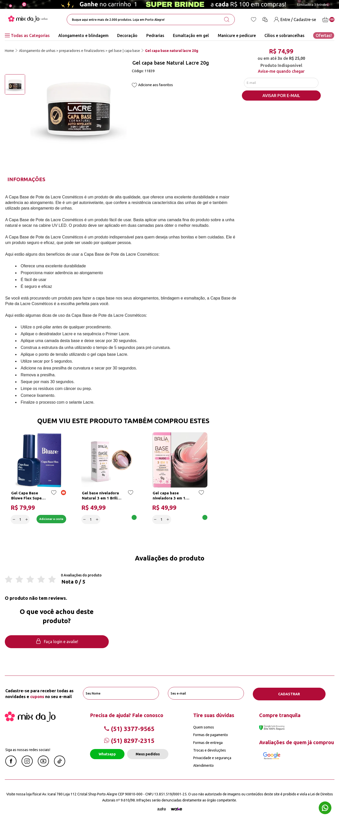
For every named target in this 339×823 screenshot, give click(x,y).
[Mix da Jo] (30, 720)
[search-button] (226, 19)
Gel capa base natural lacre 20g (171, 51)
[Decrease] (14, 518)
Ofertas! (324, 35)
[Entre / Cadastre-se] (295, 19)
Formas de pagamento (210, 735)
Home (9, 51)
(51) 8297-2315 (129, 740)
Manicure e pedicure (237, 35)
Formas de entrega (208, 742)
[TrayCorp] (176, 808)
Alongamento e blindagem (83, 35)
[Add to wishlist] (134, 85)
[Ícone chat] (264, 19)
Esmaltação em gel (191, 35)
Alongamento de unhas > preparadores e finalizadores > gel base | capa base (79, 51)
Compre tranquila (279, 715)
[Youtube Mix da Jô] (43, 764)
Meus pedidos (148, 754)
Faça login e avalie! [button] (56, 642)
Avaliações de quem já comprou (296, 742)
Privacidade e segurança (212, 757)
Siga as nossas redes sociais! (27, 749)
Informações (26, 179)
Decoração (127, 35)
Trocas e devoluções (209, 750)
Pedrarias (155, 35)
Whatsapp (107, 754)
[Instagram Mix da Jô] (27, 764)
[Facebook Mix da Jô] (10, 764)
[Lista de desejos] (253, 19)
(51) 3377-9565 (129, 728)
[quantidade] (20, 518)
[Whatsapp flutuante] (325, 808)
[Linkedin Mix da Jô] (59, 764)
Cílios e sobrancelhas (284, 35)
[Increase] (27, 518)
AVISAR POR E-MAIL (281, 96)
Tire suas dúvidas (213, 715)
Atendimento (203, 765)
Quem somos (203, 727)
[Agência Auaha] (161, 808)
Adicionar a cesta (48, 519)
